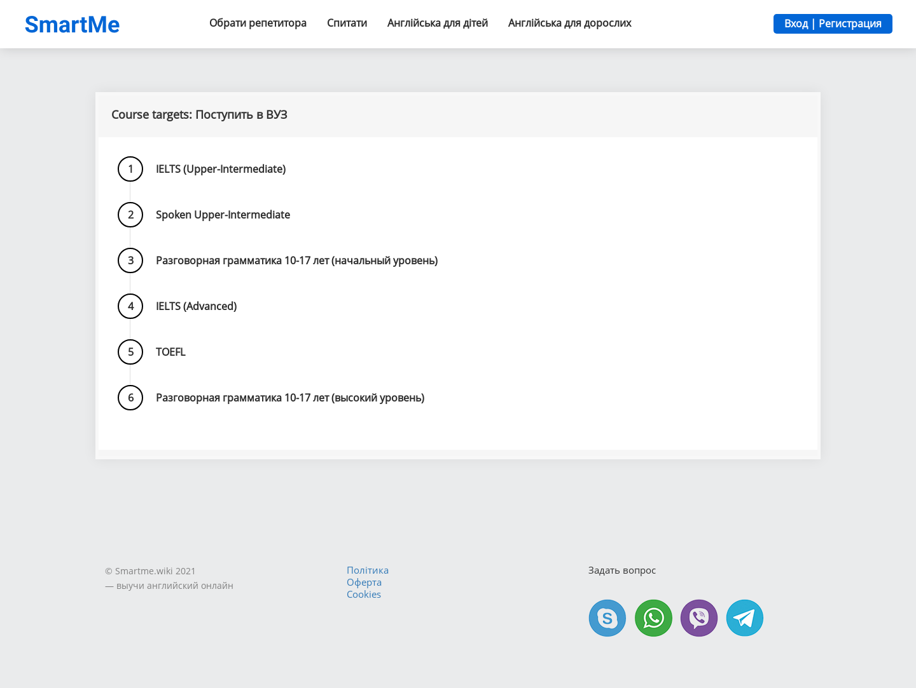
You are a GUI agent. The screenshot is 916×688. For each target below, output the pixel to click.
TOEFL (170, 352)
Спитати (347, 23)
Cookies (364, 594)
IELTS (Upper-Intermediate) (221, 169)
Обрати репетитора (258, 23)
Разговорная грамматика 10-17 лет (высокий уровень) (290, 398)
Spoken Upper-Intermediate (223, 215)
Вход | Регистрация (833, 23)
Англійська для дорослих (569, 23)
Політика (368, 569)
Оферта (364, 582)
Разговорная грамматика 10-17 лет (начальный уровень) (297, 260)
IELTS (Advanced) (196, 306)
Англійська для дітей (437, 23)
